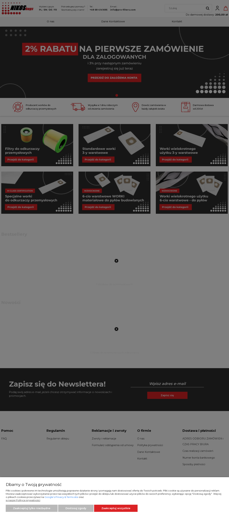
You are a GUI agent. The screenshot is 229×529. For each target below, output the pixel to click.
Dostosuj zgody (75, 508)
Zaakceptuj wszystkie (115, 508)
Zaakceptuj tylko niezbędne (31, 508)
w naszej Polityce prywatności (23, 500)
